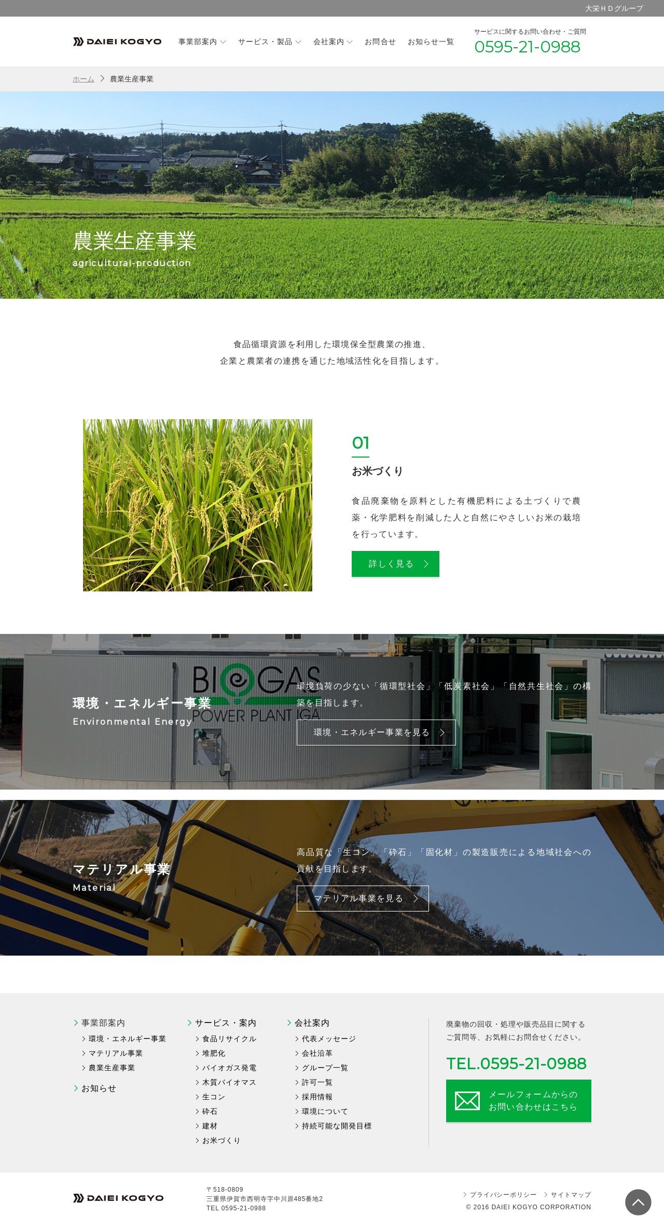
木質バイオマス (229, 1082)
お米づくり (221, 1140)
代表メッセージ (329, 1038)
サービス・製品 (270, 41)
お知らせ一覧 (431, 41)
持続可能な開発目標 (337, 1126)
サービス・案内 (226, 1022)
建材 (210, 1126)
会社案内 (333, 41)
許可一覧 (317, 1082)
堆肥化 (214, 1053)
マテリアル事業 (116, 1053)
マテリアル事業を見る (367, 898)
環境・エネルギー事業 (128, 1038)
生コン (214, 1097)
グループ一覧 (325, 1068)
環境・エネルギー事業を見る (380, 732)
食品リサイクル (229, 1038)
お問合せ (380, 41)
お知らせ (99, 1088)
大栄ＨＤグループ (614, 8)
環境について (325, 1111)
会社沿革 (317, 1053)
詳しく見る (399, 563)
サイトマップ (571, 1194)
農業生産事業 (112, 1068)
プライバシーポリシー (503, 1194)
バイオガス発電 (229, 1068)
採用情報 (317, 1097)
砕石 (210, 1111)
